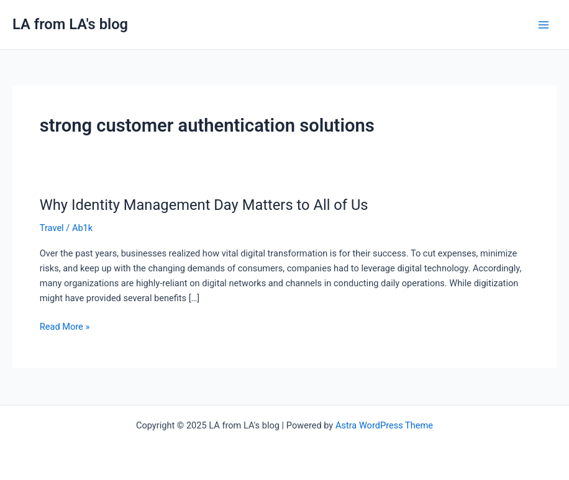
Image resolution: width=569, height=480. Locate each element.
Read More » (65, 325)
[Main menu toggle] (543, 25)
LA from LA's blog (70, 24)
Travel (52, 227)
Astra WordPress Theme (384, 425)
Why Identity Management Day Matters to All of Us (204, 205)
